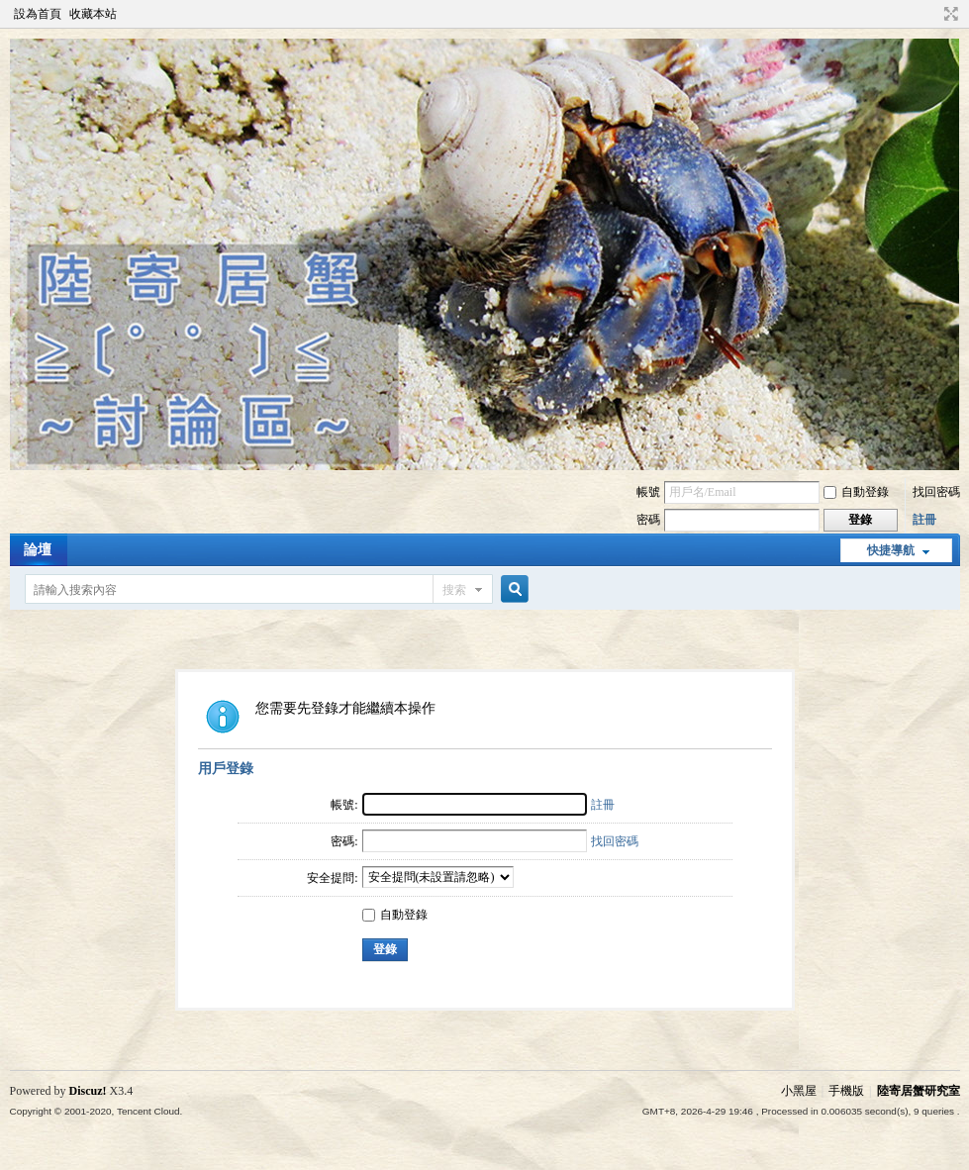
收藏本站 (93, 14)
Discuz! (88, 1091)
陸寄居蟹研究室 (918, 1091)
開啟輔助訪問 (932, 14)
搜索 (454, 590)
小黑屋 (799, 1091)
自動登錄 (856, 492)
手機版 (846, 1091)
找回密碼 (936, 492)
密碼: (344, 841)
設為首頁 (37, 14)
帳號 (648, 492)
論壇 (37, 549)
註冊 (924, 520)
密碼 (648, 520)
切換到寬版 (948, 14)
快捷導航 (891, 550)
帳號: (344, 805)
